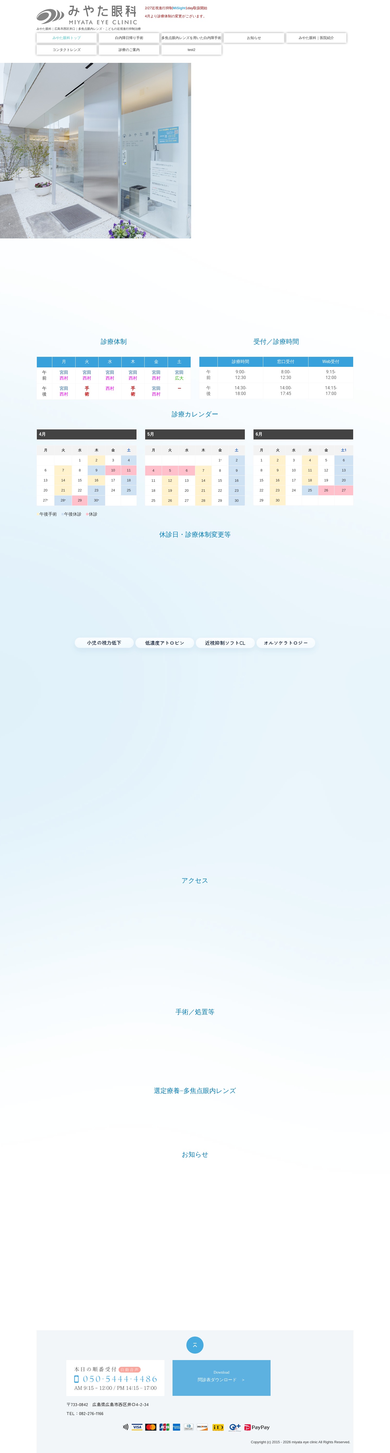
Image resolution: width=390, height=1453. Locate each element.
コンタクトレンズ (67, 50)
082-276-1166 (91, 1413)
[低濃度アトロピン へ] (165, 643)
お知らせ (254, 38)
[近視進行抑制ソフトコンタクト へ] (225, 643)
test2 (191, 50)
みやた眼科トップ (67, 38)
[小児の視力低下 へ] (104, 643)
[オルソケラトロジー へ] (286, 643)
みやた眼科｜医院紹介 (316, 38)
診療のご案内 (129, 50)
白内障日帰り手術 (129, 38)
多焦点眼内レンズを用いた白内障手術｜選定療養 (191, 38)
